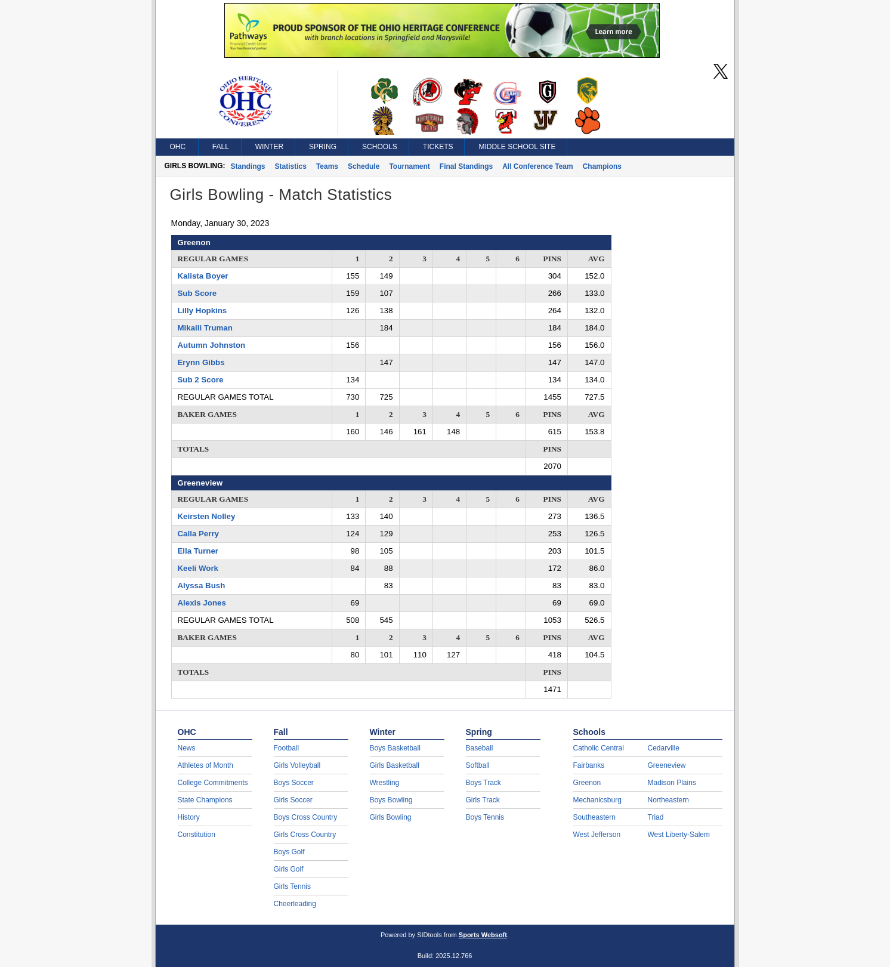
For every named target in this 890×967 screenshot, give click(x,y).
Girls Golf (289, 869)
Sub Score (197, 293)
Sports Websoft (483, 934)
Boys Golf (289, 852)
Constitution (196, 834)
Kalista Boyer (203, 275)
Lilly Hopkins (202, 310)
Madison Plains (672, 782)
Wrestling (385, 782)
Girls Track (483, 800)
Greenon (587, 782)
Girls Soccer (293, 800)
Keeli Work (198, 568)
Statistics (291, 166)
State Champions (205, 800)
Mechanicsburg (597, 800)
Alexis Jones (202, 602)
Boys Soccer (294, 782)
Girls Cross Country (305, 834)
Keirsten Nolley (207, 516)
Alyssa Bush (201, 585)
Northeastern (668, 800)
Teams (327, 166)
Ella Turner (198, 550)
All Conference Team (537, 166)
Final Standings (466, 166)
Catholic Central (598, 748)
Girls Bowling (391, 817)
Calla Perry (198, 533)
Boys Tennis (485, 817)
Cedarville (663, 748)
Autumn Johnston (212, 345)
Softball (478, 765)
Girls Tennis (292, 886)
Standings (248, 166)
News (187, 748)
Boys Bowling (391, 800)
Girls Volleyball (297, 765)
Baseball (479, 748)
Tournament (409, 166)
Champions (602, 166)
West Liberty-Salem (679, 834)
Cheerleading (295, 904)
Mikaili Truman (205, 327)
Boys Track (483, 782)
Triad (656, 817)
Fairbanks (589, 765)
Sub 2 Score (201, 379)
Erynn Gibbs (201, 362)
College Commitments (213, 782)
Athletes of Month (205, 765)
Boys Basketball (395, 748)
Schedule (363, 166)
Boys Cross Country (306, 817)
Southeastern (594, 817)
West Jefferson (597, 834)
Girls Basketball (394, 765)
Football (286, 748)
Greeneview (667, 765)
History (189, 817)
